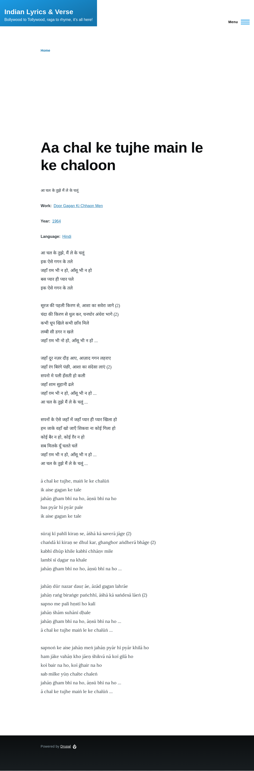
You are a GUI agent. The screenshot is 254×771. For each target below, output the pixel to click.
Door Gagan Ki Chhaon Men (78, 206)
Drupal (65, 746)
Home (45, 50)
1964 (56, 221)
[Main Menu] (237, 22)
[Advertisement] (127, 89)
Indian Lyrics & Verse (38, 12)
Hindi (66, 236)
